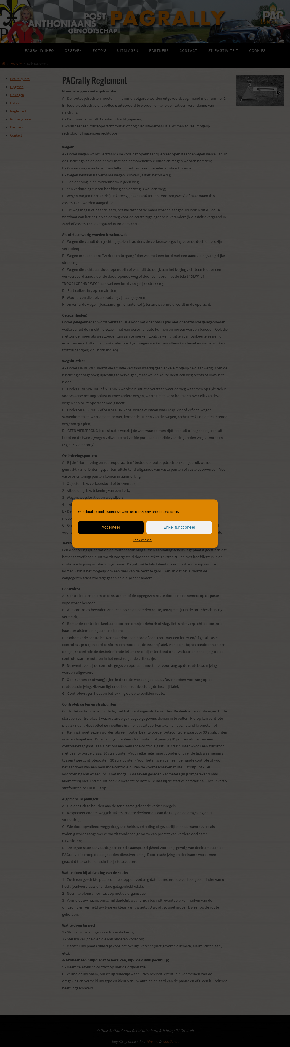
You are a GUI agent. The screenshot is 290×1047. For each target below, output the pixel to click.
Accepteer (111, 527)
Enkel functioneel (179, 527)
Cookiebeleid (142, 540)
